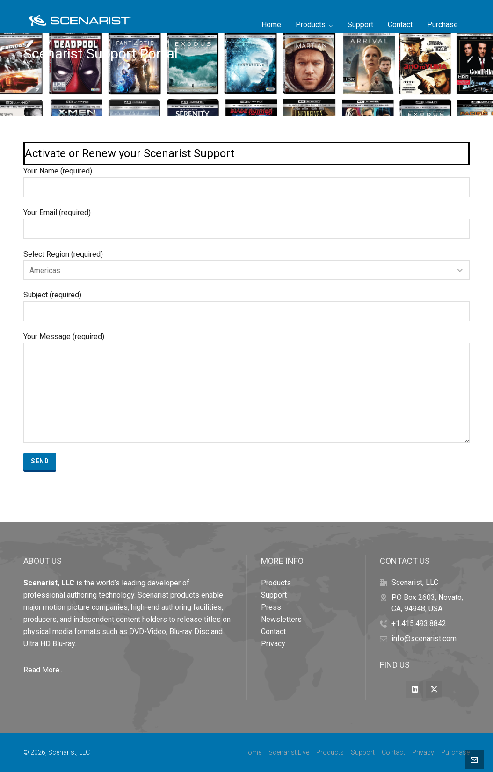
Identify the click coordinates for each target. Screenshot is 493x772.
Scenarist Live (288, 752)
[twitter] (434, 689)
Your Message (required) (246, 342)
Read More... (43, 669)
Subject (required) (246, 303)
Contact (273, 631)
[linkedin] (414, 689)
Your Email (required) (246, 221)
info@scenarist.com (424, 638)
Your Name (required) (246, 179)
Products (276, 582)
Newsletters (281, 619)
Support (274, 595)
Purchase (455, 752)
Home (252, 752)
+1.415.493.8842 (419, 623)
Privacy (273, 643)
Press (271, 607)
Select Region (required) (246, 262)
